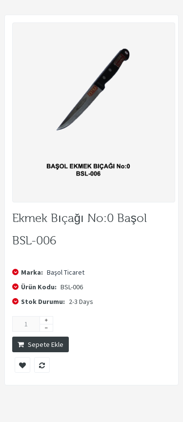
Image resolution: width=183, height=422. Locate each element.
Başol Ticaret (65, 272)
